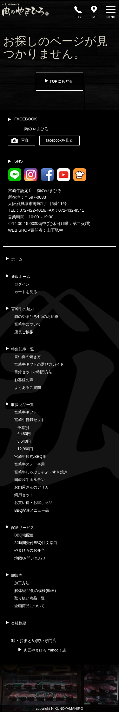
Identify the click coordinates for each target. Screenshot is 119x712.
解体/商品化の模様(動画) (35, 590)
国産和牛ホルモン (29, 480)
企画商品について (29, 606)
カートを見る (25, 292)
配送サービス (22, 527)
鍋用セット (23, 495)
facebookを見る (59, 140)
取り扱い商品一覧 (29, 598)
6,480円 (24, 434)
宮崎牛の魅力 (22, 309)
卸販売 (17, 575)
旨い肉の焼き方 (27, 357)
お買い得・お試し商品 (33, 502)
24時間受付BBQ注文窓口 (35, 543)
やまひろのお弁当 (29, 550)
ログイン (22, 284)
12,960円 (25, 449)
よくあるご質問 (27, 387)
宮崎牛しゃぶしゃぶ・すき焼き (41, 472)
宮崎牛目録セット (29, 420)
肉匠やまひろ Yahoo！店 (45, 650)
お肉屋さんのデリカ (31, 487)
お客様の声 (23, 380)
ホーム (17, 259)
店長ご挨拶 (23, 332)
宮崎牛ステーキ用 (29, 464)
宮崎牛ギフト (25, 412)
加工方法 (22, 583)
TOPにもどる (61, 81)
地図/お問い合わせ (30, 558)
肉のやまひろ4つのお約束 (36, 316)
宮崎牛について (27, 324)
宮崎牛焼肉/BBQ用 (30, 456)
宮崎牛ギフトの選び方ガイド (39, 364)
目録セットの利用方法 (33, 372)
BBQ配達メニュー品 (31, 510)
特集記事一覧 (22, 349)
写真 (25, 140)
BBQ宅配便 (24, 535)
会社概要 (18, 623)
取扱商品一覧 (22, 404)
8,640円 (24, 441)
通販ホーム (20, 276)
